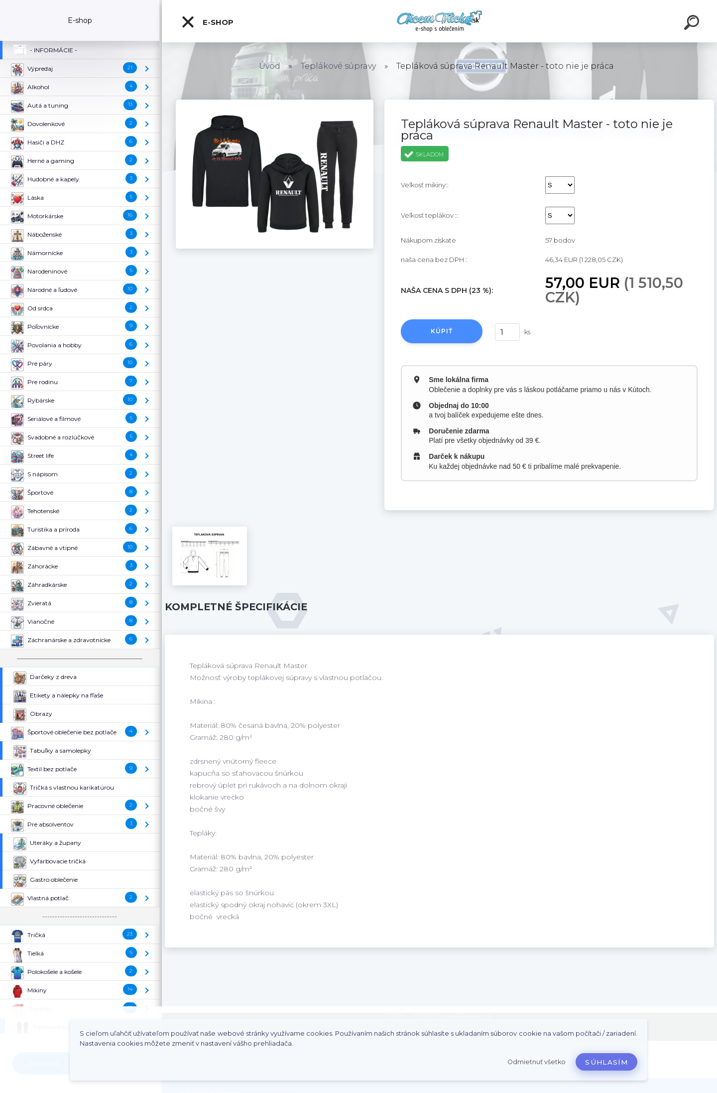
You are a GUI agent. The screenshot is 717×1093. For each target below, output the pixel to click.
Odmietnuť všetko (536, 1062)
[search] (693, 23)
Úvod (269, 66)
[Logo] (439, 21)
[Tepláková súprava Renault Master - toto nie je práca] (274, 103)
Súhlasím (606, 1062)
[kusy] (507, 332)
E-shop (207, 22)
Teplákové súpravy (338, 66)
